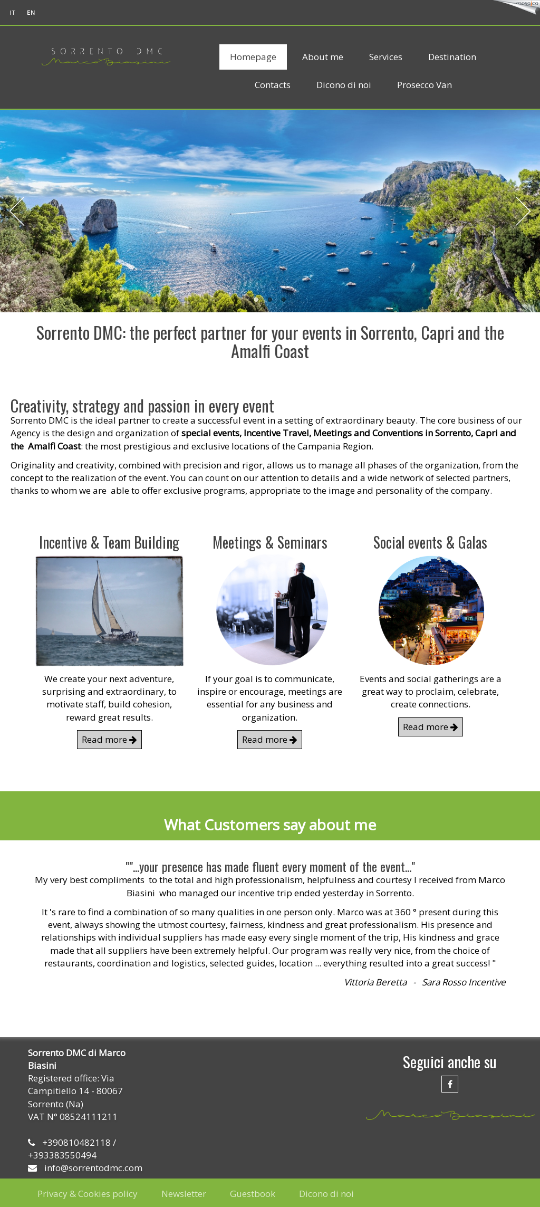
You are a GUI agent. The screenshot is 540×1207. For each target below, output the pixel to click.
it (12, 12)
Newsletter (183, 1193)
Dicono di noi (343, 85)
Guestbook (252, 1193)
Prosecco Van (424, 85)
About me (322, 57)
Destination (452, 57)
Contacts (273, 85)
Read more (109, 739)
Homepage (253, 57)
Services (385, 57)
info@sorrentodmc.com (93, 1168)
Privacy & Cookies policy (87, 1193)
